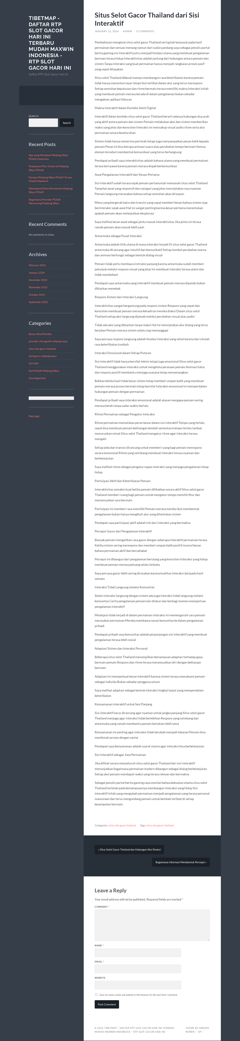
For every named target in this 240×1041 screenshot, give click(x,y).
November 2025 (38, 287)
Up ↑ (200, 1032)
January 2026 (37, 272)
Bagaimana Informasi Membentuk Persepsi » (180, 862)
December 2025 (38, 279)
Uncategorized (37, 378)
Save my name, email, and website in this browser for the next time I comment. (139, 995)
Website (100, 978)
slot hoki (33, 363)
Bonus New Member (40, 333)
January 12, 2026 (107, 31)
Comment (102, 907)
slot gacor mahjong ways (43, 356)
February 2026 (37, 265)
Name (99, 946)
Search (34, 116)
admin (127, 31)
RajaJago (34, 416)
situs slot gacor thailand (42, 348)
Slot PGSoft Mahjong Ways (44, 370)
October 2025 (37, 294)
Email (99, 962)
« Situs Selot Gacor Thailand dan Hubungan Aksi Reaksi (129, 849)
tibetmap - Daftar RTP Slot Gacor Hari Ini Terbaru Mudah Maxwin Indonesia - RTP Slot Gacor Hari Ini (51, 43)
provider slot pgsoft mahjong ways (48, 341)
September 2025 (38, 302)
